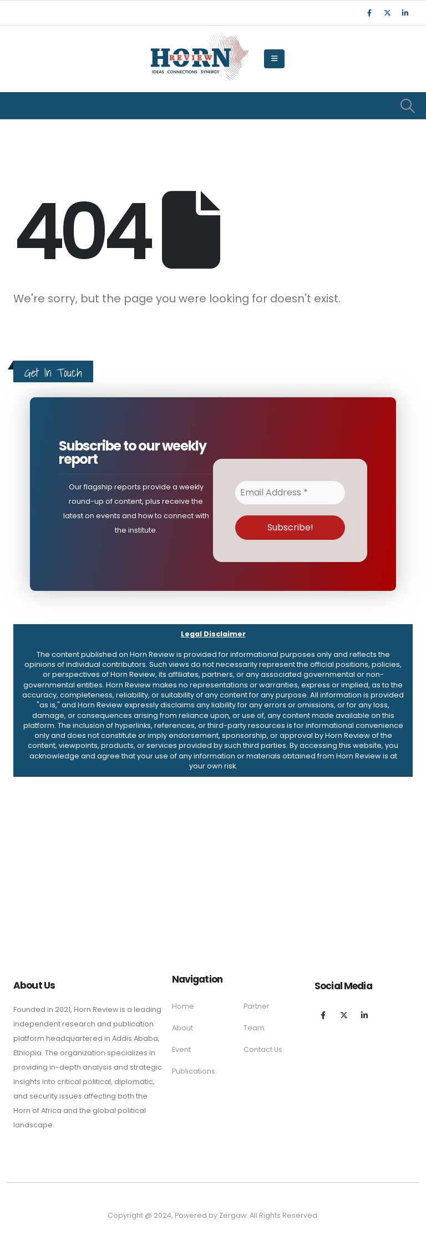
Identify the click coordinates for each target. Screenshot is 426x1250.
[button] (213, 700)
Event (181, 1049)
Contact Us (263, 1049)
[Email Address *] (290, 492)
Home (183, 1006)
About (182, 1028)
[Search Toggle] (408, 106)
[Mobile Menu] (274, 58)
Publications (193, 1071)
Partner (257, 1006)
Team (254, 1028)
